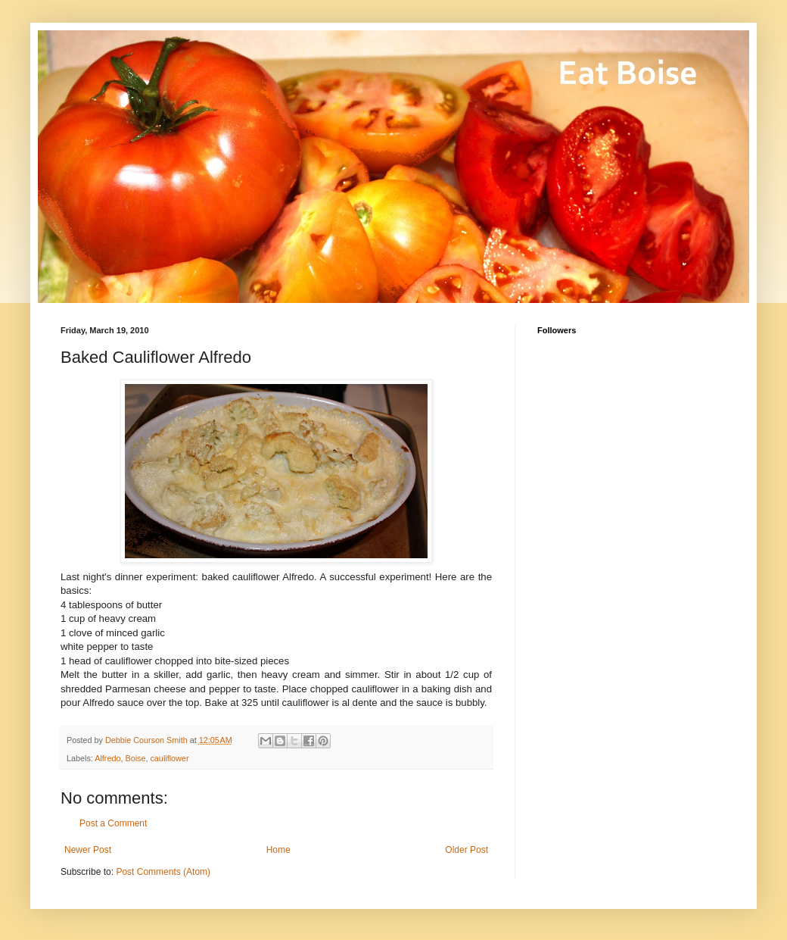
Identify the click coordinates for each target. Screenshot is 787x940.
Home (278, 850)
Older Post (466, 850)
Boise (135, 758)
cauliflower (169, 758)
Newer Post (87, 850)
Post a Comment (113, 823)
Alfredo (107, 758)
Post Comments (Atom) (163, 872)
